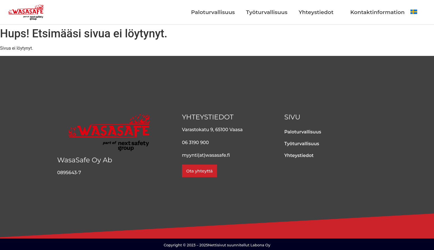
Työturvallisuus (267, 12)
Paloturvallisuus (213, 12)
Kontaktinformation (377, 12)
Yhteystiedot (316, 12)
